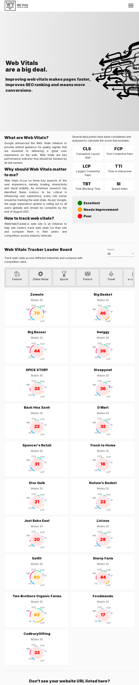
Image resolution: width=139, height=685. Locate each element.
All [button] (109, 253)
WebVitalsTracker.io (16, 223)
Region (111, 250)
